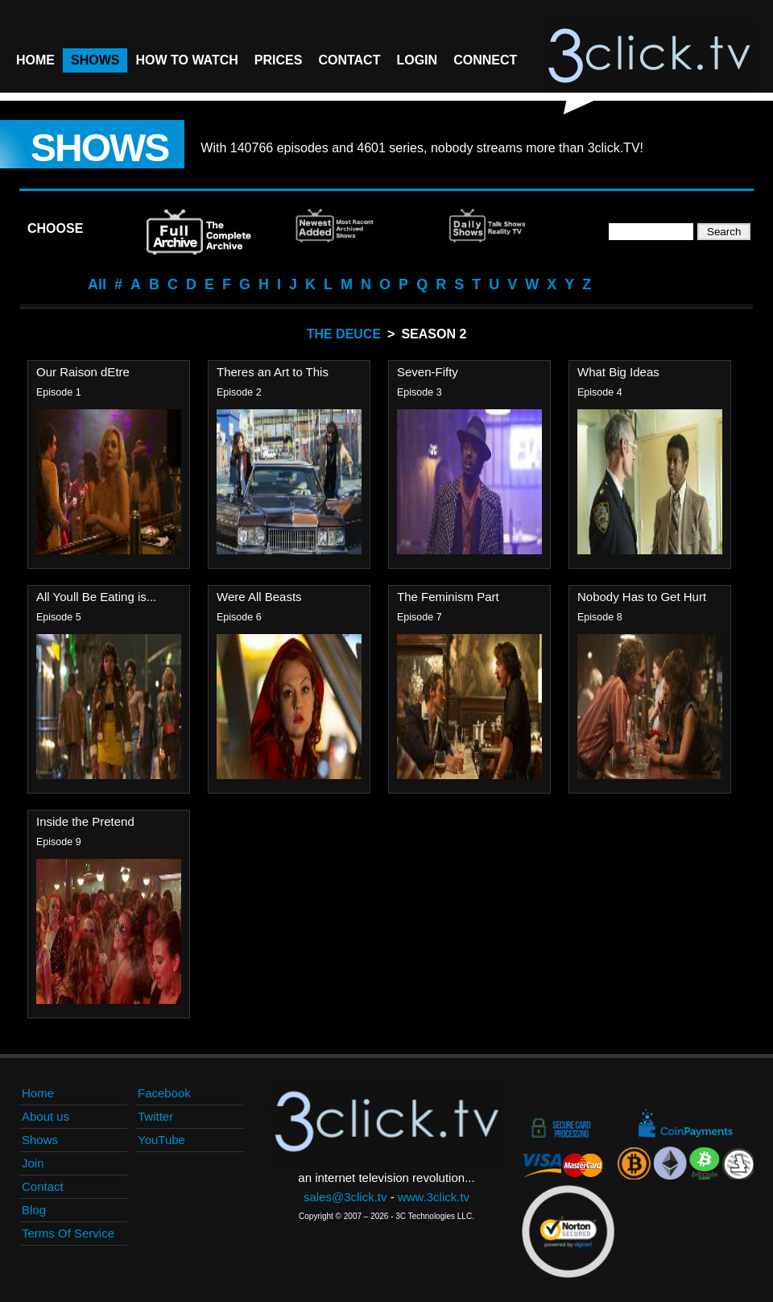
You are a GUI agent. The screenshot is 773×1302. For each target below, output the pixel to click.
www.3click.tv (433, 1197)
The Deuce (344, 334)
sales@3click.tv (345, 1197)
